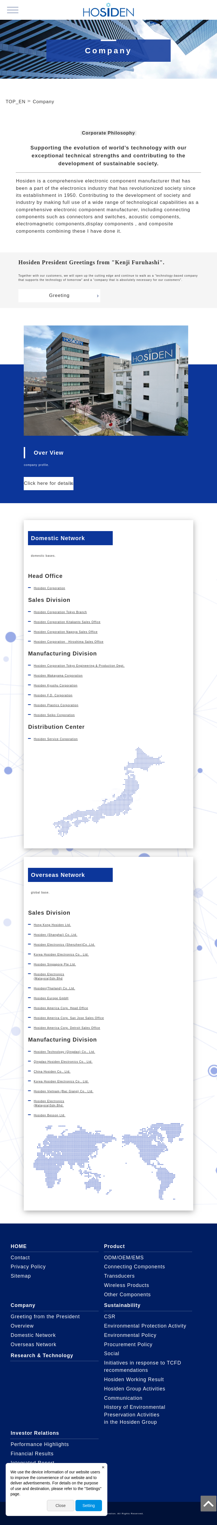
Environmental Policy (130, 1335)
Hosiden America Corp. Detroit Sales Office (67, 1027)
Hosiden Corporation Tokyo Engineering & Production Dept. (79, 665)
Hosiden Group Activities (134, 1389)
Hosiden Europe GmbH (51, 998)
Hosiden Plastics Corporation (56, 705)
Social (111, 1353)
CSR (109, 1316)
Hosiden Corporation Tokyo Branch (60, 612)
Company (23, 1305)
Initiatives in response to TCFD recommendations (142, 1366)
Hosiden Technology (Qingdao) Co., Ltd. (64, 1051)
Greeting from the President (45, 1316)
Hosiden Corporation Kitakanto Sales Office (67, 622)
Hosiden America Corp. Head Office (61, 1008)
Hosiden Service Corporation (56, 739)
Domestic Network (33, 1335)
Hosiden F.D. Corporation (53, 695)
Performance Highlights (40, 1444)
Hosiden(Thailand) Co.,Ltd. (54, 988)
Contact (20, 1257)
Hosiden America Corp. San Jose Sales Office (69, 1018)
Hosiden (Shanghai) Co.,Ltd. (55, 934)
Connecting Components (134, 1266)
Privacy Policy (28, 1266)
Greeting (59, 295)
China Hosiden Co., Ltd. (52, 1071)
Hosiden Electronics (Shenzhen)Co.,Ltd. (64, 944)
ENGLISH (197, 16)
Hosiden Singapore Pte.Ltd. (55, 964)
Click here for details (48, 483)
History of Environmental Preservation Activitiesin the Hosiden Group (134, 1414)
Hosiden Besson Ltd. (49, 1115)
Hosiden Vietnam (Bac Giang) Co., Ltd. (63, 1091)
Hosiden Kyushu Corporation (55, 685)
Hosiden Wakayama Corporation (58, 675)
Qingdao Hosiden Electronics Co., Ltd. (63, 1061)
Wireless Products (126, 1285)
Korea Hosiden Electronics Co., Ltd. (61, 954)
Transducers (119, 1276)
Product (114, 1246)
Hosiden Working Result (134, 1379)
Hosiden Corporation (49, 588)
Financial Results (32, 1453)
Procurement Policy (128, 1344)
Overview (22, 1326)
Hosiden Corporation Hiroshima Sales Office (68, 641)
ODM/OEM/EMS (124, 1257)
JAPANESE (197, 9)
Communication (123, 1398)
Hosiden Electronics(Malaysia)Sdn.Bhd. (49, 1103)
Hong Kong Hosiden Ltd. (52, 925)
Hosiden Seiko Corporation (54, 715)
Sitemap (21, 1276)
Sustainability (122, 1305)
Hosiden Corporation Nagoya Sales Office (65, 631)
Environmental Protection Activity (145, 1326)
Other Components (127, 1294)
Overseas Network (34, 1344)
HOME (19, 1246)
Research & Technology (42, 1355)
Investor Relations (35, 1433)
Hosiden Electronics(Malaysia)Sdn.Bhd (49, 976)
